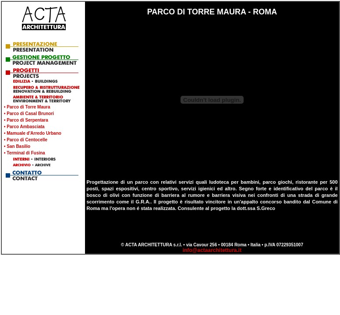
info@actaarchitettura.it (212, 250)
